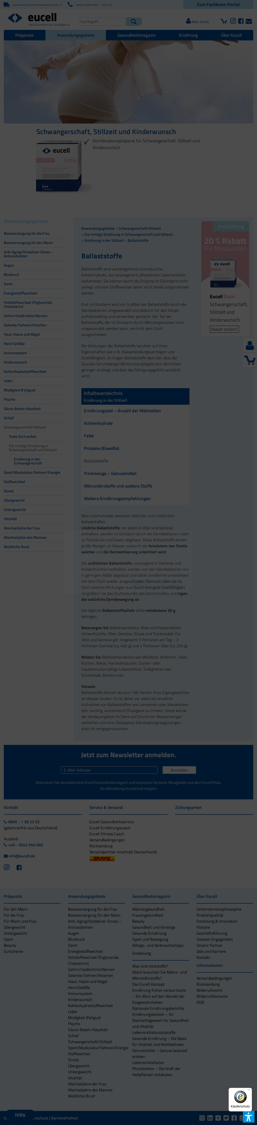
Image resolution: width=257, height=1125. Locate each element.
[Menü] (249, 1091)
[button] (100, 584)
